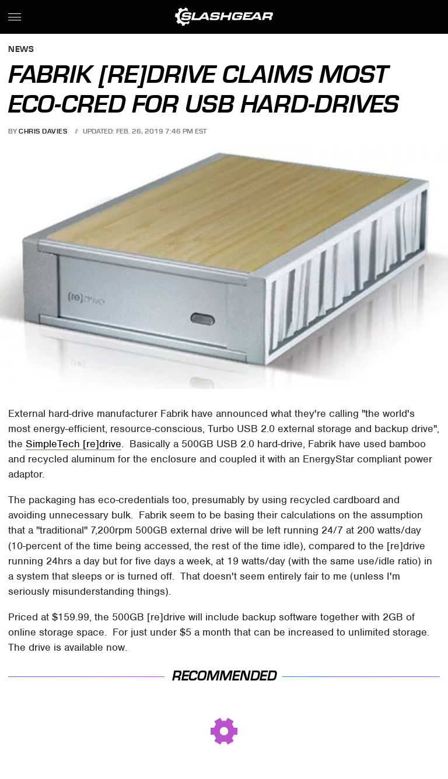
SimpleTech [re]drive (73, 443)
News (21, 50)
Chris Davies (43, 131)
